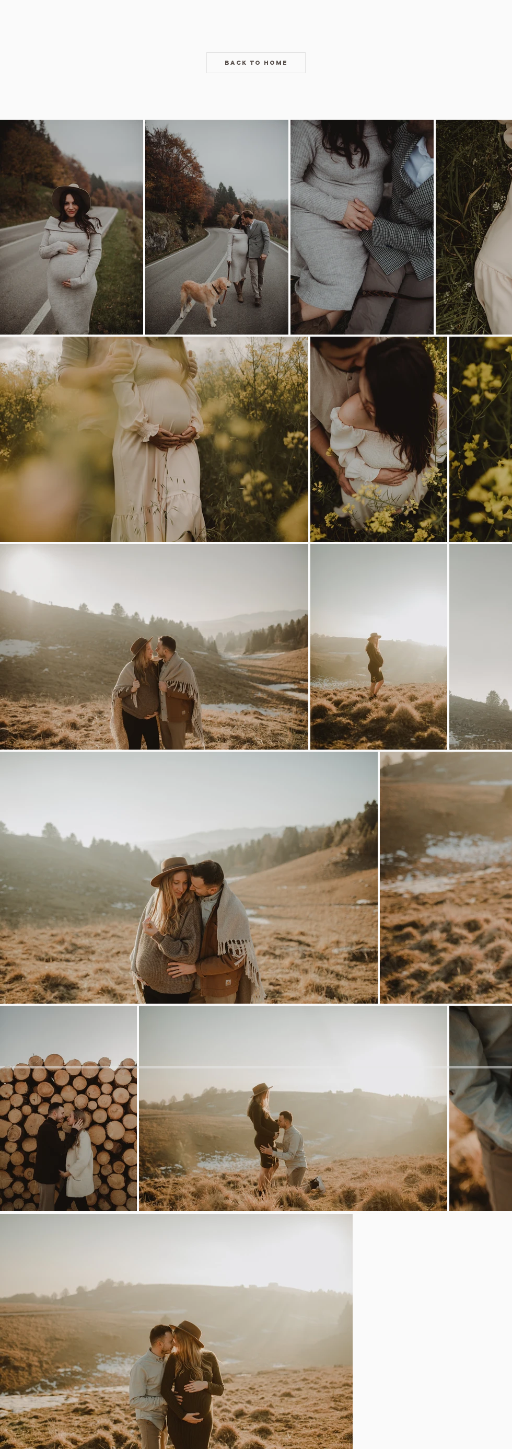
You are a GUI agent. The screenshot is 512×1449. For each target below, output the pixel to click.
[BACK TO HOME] (256, 62)
